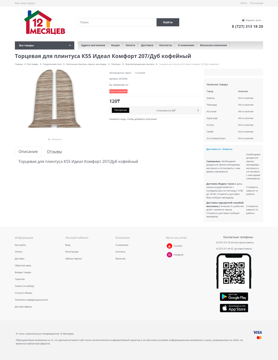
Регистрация (256, 3)
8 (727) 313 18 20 (224, 242)
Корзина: (253, 20)
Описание (28, 151)
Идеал (128, 72)
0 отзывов (140, 72)
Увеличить (57, 139)
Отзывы (54, 151)
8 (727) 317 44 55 (225, 248)
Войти (244, 3)
